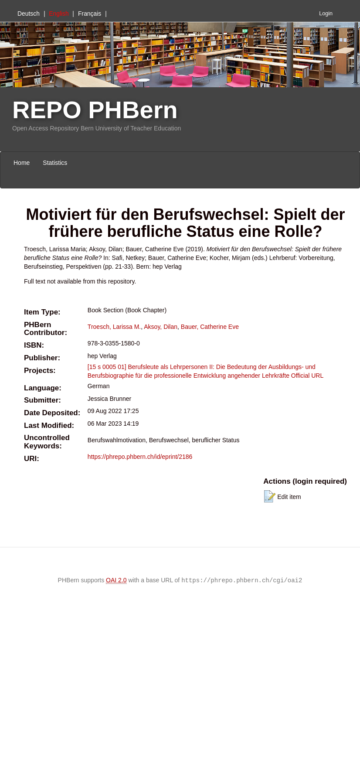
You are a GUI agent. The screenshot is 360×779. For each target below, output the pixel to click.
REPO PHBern (95, 109)
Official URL (307, 375)
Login (326, 13)
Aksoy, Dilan (160, 326)
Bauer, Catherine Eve (210, 326)
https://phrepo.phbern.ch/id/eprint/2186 (140, 456)
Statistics (55, 162)
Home (22, 162)
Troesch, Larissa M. (114, 326)
